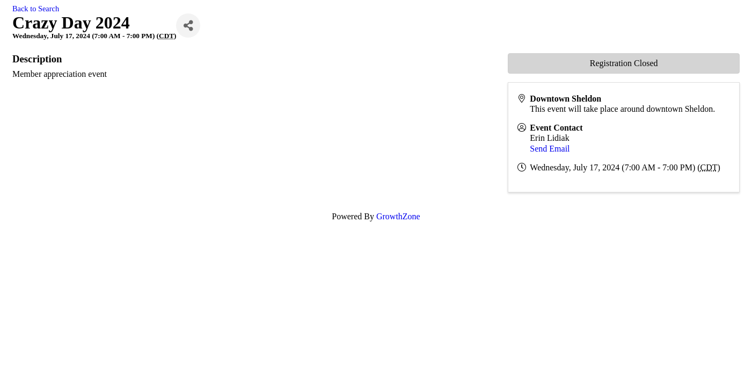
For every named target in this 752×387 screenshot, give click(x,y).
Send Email (550, 148)
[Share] (188, 25)
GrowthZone (398, 216)
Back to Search (35, 8)
